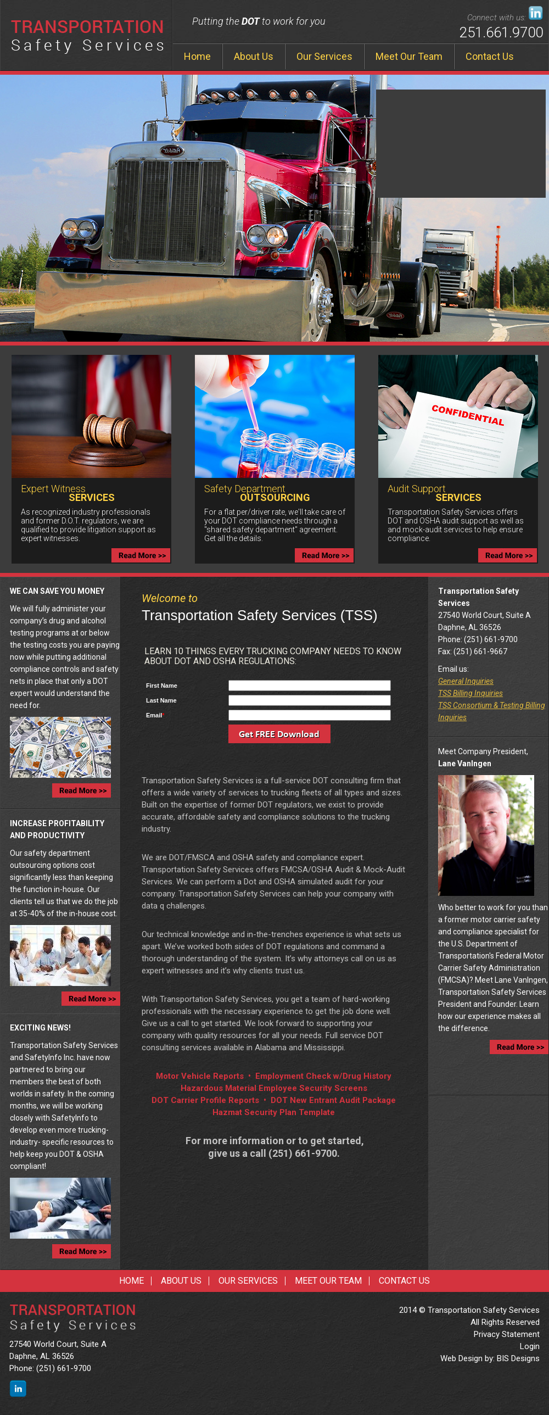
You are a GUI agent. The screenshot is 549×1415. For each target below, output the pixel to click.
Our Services (324, 56)
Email (155, 715)
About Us (253, 56)
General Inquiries (466, 681)
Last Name (161, 700)
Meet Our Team (409, 56)
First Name (161, 685)
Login (530, 1346)
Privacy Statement (507, 1334)
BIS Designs (518, 1358)
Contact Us (490, 56)
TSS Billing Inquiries (470, 693)
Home (197, 56)
